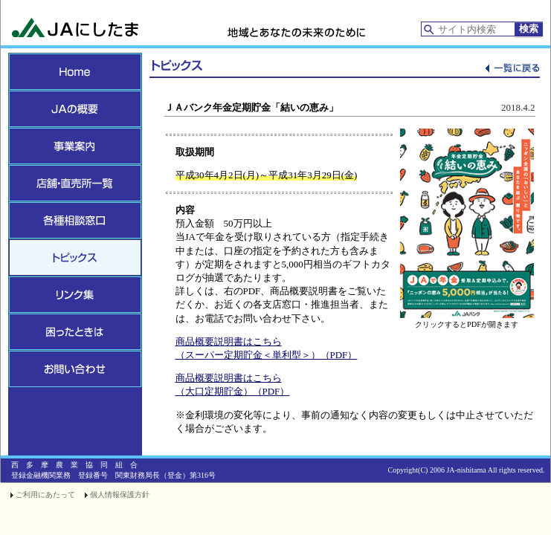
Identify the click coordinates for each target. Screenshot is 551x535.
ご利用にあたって (45, 494)
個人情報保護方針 (119, 494)
